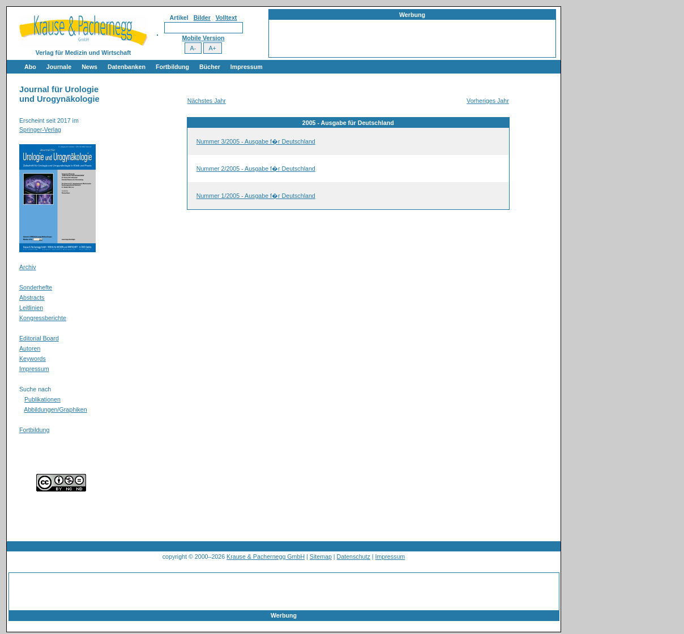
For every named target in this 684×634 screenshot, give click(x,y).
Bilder (202, 17)
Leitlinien (31, 307)
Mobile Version (203, 37)
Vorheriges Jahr (488, 100)
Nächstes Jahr (206, 100)
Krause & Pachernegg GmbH (265, 556)
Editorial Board (39, 338)
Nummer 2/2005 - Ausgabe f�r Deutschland (255, 168)
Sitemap (321, 556)
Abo (30, 66)
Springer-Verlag (40, 129)
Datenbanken (127, 66)
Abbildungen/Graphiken (55, 409)
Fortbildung (172, 66)
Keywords (32, 358)
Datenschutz (353, 556)
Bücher (209, 66)
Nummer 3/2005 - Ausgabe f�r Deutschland (255, 141)
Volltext (226, 17)
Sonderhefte (35, 287)
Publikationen (42, 399)
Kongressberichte (42, 317)
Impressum (246, 66)
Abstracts (31, 297)
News (89, 66)
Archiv (27, 267)
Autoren (29, 348)
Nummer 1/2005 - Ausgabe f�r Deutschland (255, 195)
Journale (58, 66)
